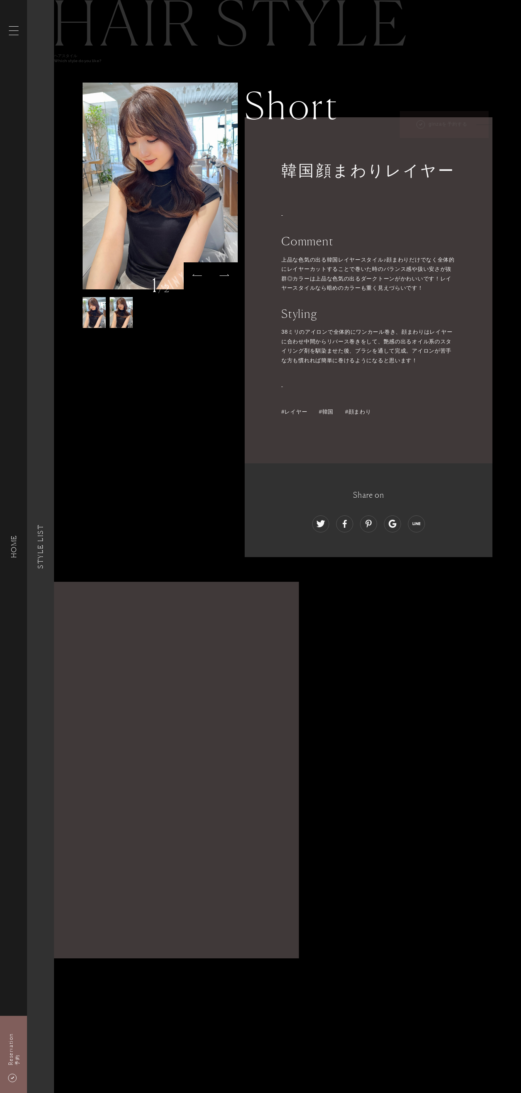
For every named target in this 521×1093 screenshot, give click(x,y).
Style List (40, 546)
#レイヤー (294, 412)
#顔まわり (361, 412)
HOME (13, 546)
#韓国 (326, 412)
